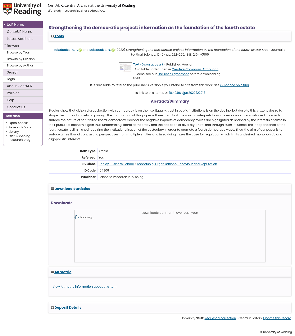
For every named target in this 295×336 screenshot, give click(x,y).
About (19, 86)
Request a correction (220, 318)
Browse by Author (20, 65)
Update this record (277, 318)
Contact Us (16, 107)
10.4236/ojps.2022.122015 (187, 93)
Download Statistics (70, 188)
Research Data (20, 127)
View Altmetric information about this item (85, 286)
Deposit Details (66, 307)
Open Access (19, 123)
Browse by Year (18, 52)
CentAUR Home (19, 31)
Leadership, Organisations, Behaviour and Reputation (177, 164)
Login (11, 79)
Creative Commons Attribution (195, 69)
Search (13, 72)
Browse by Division (21, 59)
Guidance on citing (234, 85)
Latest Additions (20, 38)
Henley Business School (116, 164)
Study (57, 10)
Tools (57, 36)
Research (69, 10)
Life (50, 10)
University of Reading (32, 11)
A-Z (102, 10)
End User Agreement (173, 74)
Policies (13, 93)
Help (10, 100)
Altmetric (61, 272)
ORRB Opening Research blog (19, 138)
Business (83, 10)
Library (14, 132)
